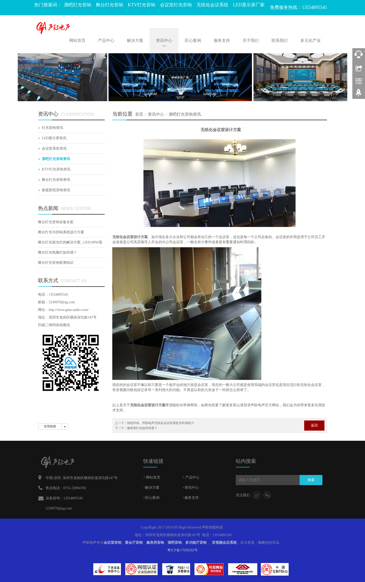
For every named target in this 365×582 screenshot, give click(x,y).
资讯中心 (164, 40)
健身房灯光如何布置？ (142, 428)
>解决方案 (151, 487)
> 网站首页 (151, 477)
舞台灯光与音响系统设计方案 (61, 232)
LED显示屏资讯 (54, 138)
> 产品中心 (190, 477)
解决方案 (135, 40)
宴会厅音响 (134, 542)
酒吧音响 (175, 542)
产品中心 (106, 40)
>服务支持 (190, 498)
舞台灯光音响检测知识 (56, 262)
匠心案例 (193, 40)
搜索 (311, 480)
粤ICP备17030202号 (182, 550)
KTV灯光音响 (141, 4)
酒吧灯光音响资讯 (185, 114)
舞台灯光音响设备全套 (56, 222)
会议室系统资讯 (54, 148)
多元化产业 (310, 40)
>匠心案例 (151, 498)
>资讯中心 (190, 487)
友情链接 (50, 426)
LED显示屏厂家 (249, 4)
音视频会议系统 (224, 542)
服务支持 (222, 40)
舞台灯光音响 (109, 4)
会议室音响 (112, 542)
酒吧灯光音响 (77, 4)
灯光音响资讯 (52, 128)
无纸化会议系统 (212, 4)
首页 (139, 114)
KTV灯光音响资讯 (56, 169)
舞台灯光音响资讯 (56, 180)
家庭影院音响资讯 (56, 190)
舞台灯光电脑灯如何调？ (57, 252)
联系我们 (279, 40)
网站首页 (77, 40)
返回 (314, 425)
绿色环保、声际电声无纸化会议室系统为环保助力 (160, 423)
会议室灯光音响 (176, 4)
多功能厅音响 (196, 542)
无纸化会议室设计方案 (130, 237)
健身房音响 (155, 542)
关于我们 (251, 40)
